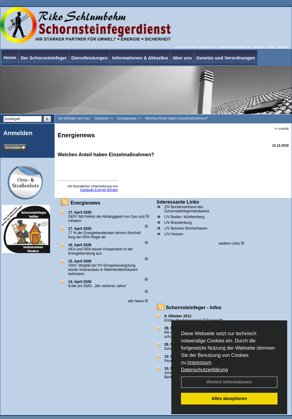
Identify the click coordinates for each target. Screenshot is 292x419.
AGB (270, 47)
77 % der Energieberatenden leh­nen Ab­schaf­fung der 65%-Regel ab (104, 235)
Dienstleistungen (89, 57)
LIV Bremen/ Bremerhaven (185, 228)
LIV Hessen (173, 234)
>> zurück (281, 128)
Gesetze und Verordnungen (225, 57)
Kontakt (190, 47)
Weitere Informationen (229, 381)
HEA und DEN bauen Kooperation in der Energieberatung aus (100, 251)
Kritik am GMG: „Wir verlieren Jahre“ (97, 286)
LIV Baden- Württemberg (184, 217)
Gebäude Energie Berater (99, 190)
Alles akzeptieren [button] (229, 398)
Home (10, 57)
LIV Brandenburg (178, 223)
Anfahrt (258, 47)
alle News (138, 301)
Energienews (85, 202)
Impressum (199, 362)
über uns (182, 57)
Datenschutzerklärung (204, 369)
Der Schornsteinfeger (44, 57)
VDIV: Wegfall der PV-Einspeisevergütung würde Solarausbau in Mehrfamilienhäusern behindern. (103, 269)
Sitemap (283, 47)
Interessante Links (178, 202)
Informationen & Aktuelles (140, 57)
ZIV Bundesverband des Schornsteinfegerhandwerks (186, 209)
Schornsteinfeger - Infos (193, 307)
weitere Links (231, 243)
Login (178, 47)
